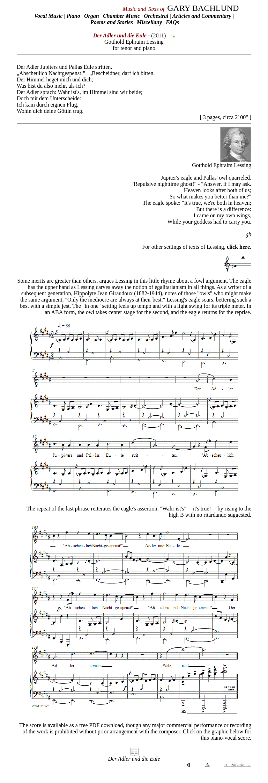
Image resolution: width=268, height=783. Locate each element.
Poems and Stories (111, 22)
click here (238, 247)
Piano (73, 16)
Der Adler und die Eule (134, 759)
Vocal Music (48, 16)
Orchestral (157, 16)
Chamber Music (121, 16)
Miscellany (149, 22)
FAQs (172, 22)
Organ (91, 16)
